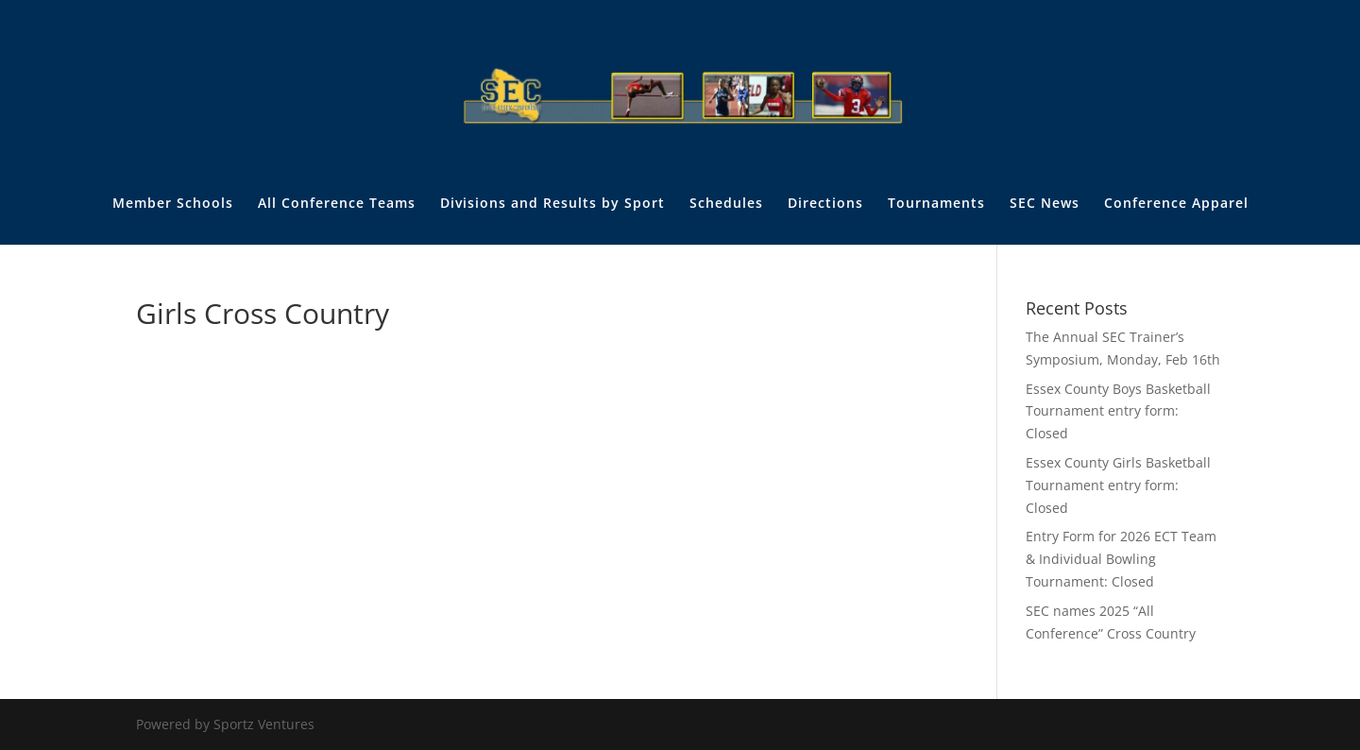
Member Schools (172, 204)
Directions (825, 204)
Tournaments (936, 204)
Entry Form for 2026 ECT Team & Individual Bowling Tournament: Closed (1121, 558)
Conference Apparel (1176, 204)
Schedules (726, 204)
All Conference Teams (337, 204)
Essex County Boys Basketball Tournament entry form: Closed (1118, 411)
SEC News (1045, 204)
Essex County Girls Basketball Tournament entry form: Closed (1118, 485)
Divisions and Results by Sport (552, 204)
